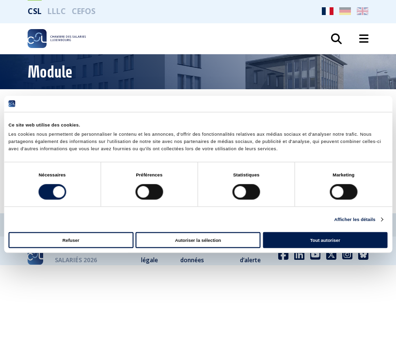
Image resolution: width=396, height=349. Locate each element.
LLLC (57, 11)
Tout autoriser (325, 240)
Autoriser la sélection (198, 240)
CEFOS (83, 11)
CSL (35, 11)
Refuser (71, 240)
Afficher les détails (354, 219)
